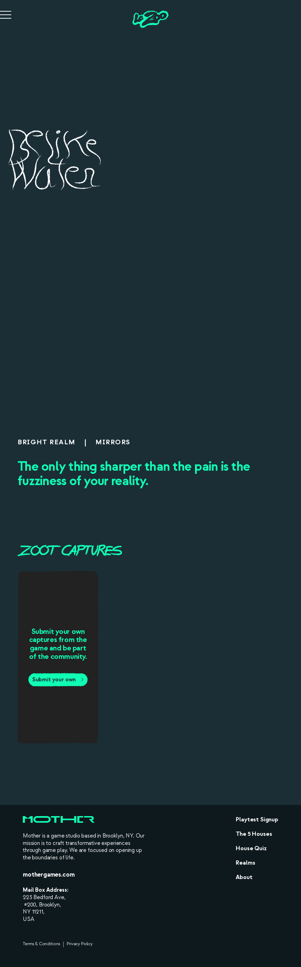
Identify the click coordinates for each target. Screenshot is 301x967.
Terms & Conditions (41, 944)
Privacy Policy (80, 944)
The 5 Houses (254, 834)
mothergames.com (48, 875)
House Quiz (251, 848)
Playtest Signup (257, 819)
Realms (245, 862)
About (244, 877)
